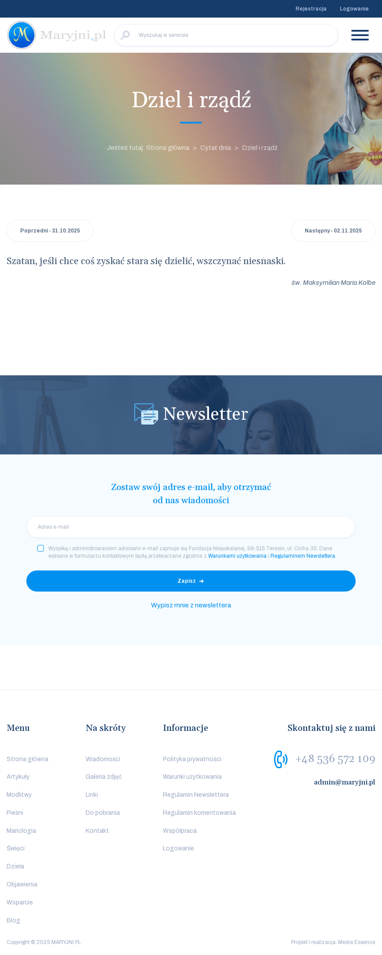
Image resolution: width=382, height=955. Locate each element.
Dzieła (15, 866)
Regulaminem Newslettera (302, 556)
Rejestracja (311, 9)
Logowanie (354, 9)
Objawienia (22, 884)
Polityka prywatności (192, 759)
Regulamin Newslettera (196, 795)
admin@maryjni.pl (344, 782)
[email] (191, 527)
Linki (92, 795)
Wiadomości (103, 759)
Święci (16, 848)
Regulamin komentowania (199, 813)
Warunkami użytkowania (237, 556)
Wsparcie (20, 902)
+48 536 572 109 (335, 758)
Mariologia (21, 831)
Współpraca (180, 831)
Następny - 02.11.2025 (333, 231)
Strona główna (27, 759)
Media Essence (356, 942)
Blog (13, 920)
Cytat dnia (215, 147)
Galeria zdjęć (104, 776)
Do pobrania (103, 813)
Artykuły (18, 776)
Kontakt (97, 831)
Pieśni (15, 813)
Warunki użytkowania (192, 776)
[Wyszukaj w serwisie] (226, 35)
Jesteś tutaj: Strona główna (148, 147)
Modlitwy (19, 795)
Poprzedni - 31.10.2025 (50, 231)
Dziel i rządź (259, 147)
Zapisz (186, 581)
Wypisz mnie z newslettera (191, 605)
